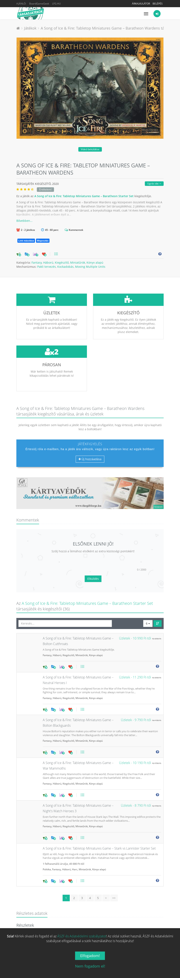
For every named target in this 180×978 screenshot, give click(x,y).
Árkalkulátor (141, 3)
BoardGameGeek (39, 3)
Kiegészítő (62, 262)
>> (114, 898)
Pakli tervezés (46, 267)
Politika (47, 869)
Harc (75, 869)
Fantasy (37, 262)
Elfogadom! (90, 955)
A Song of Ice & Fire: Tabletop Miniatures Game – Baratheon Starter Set (84, 196)
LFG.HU (56, 3)
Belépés (158, 3)
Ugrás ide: (154, 183)
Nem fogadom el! (90, 966)
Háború (48, 262)
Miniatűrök (77, 262)
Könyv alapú (95, 262)
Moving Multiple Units (90, 267)
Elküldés (93, 579)
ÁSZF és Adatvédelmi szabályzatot (81, 936)
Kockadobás (65, 267)
